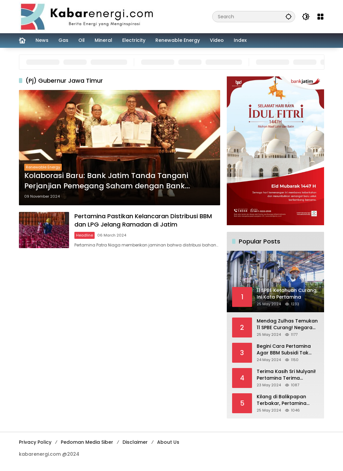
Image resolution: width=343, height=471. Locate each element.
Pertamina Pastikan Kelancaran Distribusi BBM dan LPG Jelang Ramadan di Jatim (143, 220)
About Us (168, 442)
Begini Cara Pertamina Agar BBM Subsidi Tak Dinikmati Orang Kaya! (284, 349)
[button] (288, 16)
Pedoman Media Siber (87, 442)
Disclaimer (135, 442)
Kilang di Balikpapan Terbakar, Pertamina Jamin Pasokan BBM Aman (281, 400)
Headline (84, 235)
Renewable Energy (43, 167)
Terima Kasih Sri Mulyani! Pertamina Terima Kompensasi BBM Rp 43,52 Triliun (286, 374)
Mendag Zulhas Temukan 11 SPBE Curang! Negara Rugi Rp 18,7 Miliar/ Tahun (287, 324)
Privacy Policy (35, 442)
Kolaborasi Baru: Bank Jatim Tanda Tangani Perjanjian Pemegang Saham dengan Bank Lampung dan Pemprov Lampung (106, 181)
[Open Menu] (320, 17)
